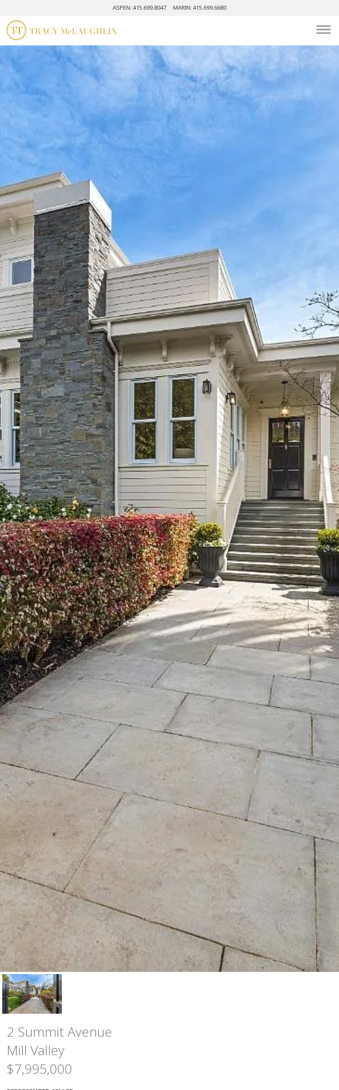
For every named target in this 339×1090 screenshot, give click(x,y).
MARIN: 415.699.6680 (199, 7)
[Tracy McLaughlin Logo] (62, 31)
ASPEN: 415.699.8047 (139, 7)
